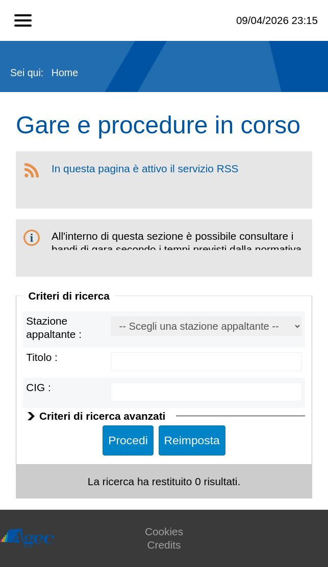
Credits (164, 545)
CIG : (38, 387)
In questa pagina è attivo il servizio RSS (145, 168)
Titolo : (42, 357)
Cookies (164, 531)
